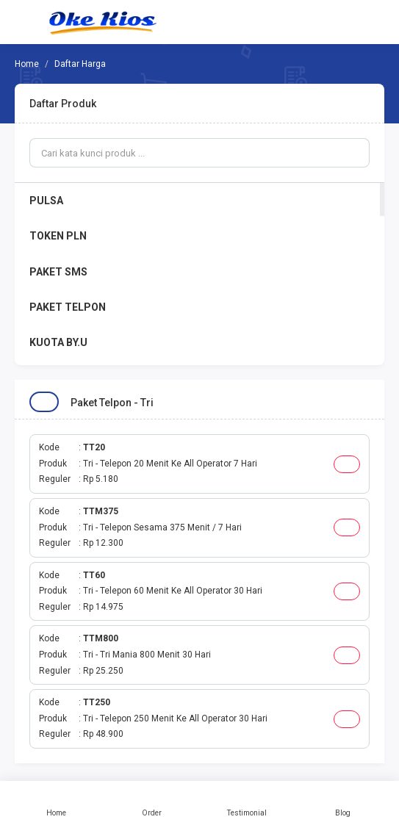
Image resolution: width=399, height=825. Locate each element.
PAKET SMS (58, 272)
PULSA (46, 200)
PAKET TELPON (67, 307)
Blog (342, 803)
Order (152, 803)
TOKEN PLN (58, 236)
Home (56, 803)
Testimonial (247, 803)
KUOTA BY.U (58, 342)
